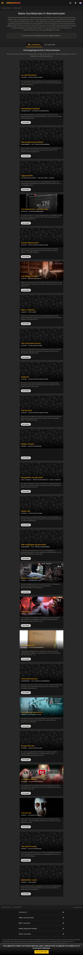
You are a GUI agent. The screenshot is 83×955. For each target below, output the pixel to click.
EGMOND (23, 446)
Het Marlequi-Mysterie (30, 109)
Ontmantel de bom (29, 679)
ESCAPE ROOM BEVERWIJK (36, 211)
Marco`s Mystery (28, 310)
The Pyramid (26, 410)
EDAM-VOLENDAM (26, 480)
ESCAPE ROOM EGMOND (34, 446)
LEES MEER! (26, 122)
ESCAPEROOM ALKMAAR (35, 278)
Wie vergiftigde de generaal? (33, 545)
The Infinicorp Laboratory (32, 712)
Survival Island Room (30, 243)
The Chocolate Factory (31, 343)
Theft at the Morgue (29, 578)
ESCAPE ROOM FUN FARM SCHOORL (38, 245)
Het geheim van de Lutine (32, 478)
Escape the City (27, 746)
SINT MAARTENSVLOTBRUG (28, 178)
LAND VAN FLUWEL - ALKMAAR (46, 178)
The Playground (28, 645)
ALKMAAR (23, 278)
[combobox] (75, 3)
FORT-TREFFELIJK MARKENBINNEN (40, 144)
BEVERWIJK (24, 211)
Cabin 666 (25, 612)
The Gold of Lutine (29, 846)
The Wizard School (29, 276)
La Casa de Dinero (29, 75)
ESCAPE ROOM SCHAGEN (35, 77)
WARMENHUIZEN (25, 111)
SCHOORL (24, 245)
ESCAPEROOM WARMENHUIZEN (40, 111)
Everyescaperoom (6, 8)
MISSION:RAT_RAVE (29, 880)
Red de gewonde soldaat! (32, 142)
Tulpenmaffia (27, 176)
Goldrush (25, 377)
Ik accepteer (41, 952)
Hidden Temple (27, 444)
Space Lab (25, 511)
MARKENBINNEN (25, 144)
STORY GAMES (32, 312)
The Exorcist (26, 813)
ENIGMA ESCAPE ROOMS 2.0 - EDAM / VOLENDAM (46, 480)
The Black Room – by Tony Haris (34, 209)
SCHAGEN (24, 77)
